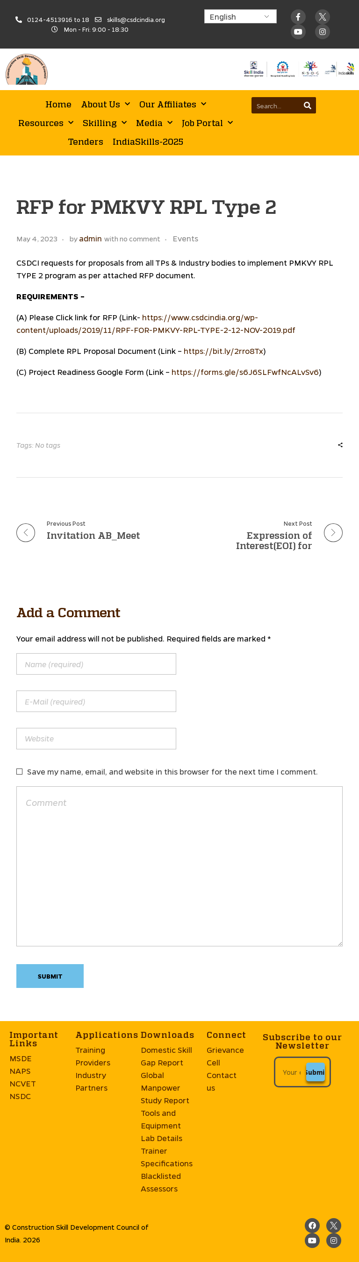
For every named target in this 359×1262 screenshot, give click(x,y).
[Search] (308, 105)
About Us (105, 104)
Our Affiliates (172, 104)
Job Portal (207, 123)
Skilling (105, 123)
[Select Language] (240, 16)
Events (185, 238)
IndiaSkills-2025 (148, 141)
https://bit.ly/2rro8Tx (223, 351)
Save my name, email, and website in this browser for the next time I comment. (172, 771)
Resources (45, 123)
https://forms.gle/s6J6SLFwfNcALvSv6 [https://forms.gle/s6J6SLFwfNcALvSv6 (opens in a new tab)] (245, 372)
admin (90, 238)
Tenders (85, 141)
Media (154, 123)
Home (58, 104)
